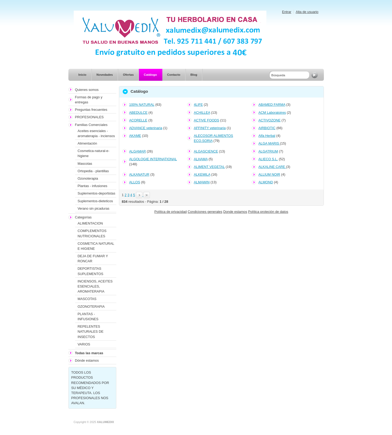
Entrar (286, 12)
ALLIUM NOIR (269, 174)
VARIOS (84, 344)
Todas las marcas (89, 353)
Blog (194, 74)
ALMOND (265, 182)
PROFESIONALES (89, 117)
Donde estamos (235, 212)
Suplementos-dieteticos (95, 201)
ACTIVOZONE (269, 120)
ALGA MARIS (269, 143)
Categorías (83, 217)
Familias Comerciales (91, 125)
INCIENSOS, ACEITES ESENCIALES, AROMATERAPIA (95, 286)
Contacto (173, 74)
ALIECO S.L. (268, 159)
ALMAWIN (201, 182)
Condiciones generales (205, 212)
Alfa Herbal (266, 136)
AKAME (135, 136)
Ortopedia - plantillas (93, 171)
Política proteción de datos (268, 212)
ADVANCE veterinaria (145, 128)
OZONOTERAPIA (91, 307)
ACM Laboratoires (272, 113)
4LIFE (198, 105)
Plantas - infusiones (93, 186)
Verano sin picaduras (94, 208)
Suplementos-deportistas (96, 193)
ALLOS (134, 182)
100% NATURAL (141, 105)
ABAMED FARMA (271, 105)
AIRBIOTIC (266, 128)
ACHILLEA (202, 113)
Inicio (82, 74)
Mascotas (85, 164)
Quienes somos (87, 90)
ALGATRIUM (268, 151)
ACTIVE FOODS (206, 120)
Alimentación (87, 143)
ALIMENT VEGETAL (209, 167)
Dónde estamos (87, 360)
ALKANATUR (139, 174)
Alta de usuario (307, 12)
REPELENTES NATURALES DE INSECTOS (91, 331)
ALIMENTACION (90, 223)
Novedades (105, 74)
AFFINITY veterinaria (210, 128)
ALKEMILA (202, 174)
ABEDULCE (138, 113)
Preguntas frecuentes (91, 110)
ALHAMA (201, 159)
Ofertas (128, 74)
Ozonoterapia (88, 178)
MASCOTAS (87, 299)
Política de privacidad (170, 212)
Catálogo (150, 74)
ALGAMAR (137, 151)
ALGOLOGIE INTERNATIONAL (153, 159)
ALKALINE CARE (272, 167)
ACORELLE (138, 120)
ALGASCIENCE (206, 151)
